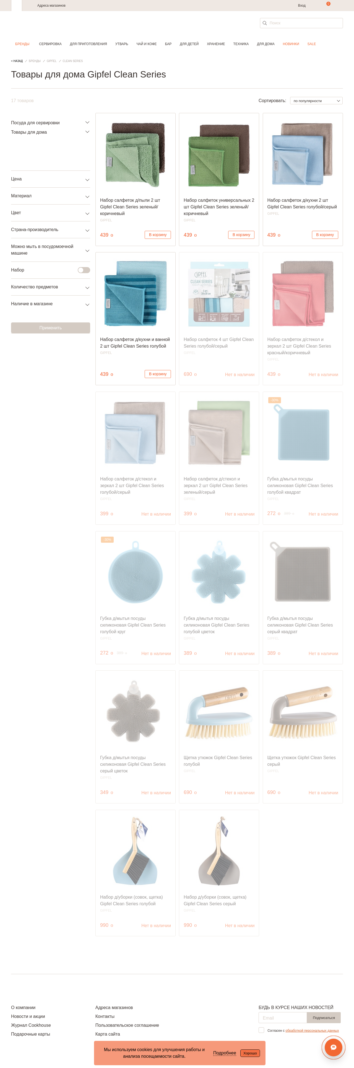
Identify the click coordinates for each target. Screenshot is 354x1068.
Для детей (189, 44)
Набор (47, 270)
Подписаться (324, 1018)
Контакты (104, 1016)
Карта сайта (107, 1034)
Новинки (291, 44)
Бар (168, 44)
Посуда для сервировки (35, 122)
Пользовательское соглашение (127, 1025)
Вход (302, 5)
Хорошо (250, 1053)
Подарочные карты (30, 1034)
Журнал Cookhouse (31, 1025)
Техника (241, 44)
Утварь (121, 44)
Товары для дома (29, 132)
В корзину (158, 234)
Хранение (216, 44)
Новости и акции (28, 1016)
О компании (23, 1007)
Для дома (265, 44)
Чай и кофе (146, 44)
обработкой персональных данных (312, 1031)
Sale (312, 44)
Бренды (22, 44)
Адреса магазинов (51, 5)
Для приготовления (88, 44)
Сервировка (50, 44)
